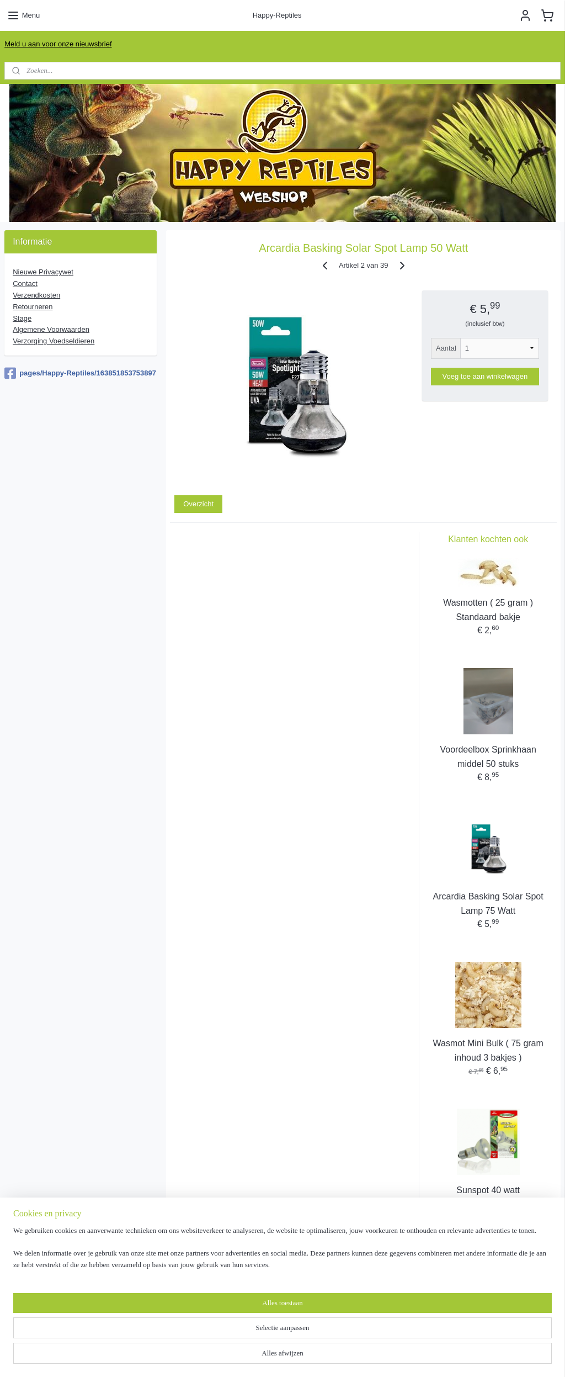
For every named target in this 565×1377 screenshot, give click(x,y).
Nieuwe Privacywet (43, 272)
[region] (209, 1336)
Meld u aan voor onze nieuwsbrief (57, 44)
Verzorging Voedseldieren (53, 341)
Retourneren (32, 307)
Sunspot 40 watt (488, 1190)
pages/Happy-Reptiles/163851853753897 (80, 373)
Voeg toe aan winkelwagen (484, 376)
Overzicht (198, 504)
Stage (22, 318)
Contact (25, 283)
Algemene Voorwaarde (51, 329)
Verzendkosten (36, 295)
